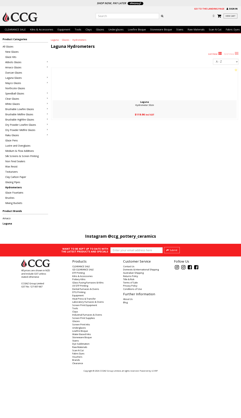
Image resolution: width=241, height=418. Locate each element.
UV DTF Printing (80, 330)
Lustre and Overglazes (17, 145)
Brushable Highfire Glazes (26, 119)
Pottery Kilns (78, 323)
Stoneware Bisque (161, 29)
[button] (232, 8)
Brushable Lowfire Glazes (26, 109)
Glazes (100, 29)
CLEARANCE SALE (15, 29)
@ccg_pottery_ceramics (132, 236)
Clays (88, 29)
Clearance (77, 407)
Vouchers (77, 401)
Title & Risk (128, 323)
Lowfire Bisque (137, 29)
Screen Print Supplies (83, 362)
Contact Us (128, 311)
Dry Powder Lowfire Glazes (26, 124)
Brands (76, 404)
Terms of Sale (130, 327)
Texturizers (11, 171)
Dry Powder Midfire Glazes (26, 130)
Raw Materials (196, 29)
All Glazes (8, 46)
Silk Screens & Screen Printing (22, 156)
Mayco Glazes (26, 83)
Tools (78, 29)
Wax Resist (11, 166)
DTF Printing (78, 317)
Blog (125, 347)
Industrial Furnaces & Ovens (87, 359)
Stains (179, 29)
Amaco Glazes (26, 67)
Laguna (7, 223)
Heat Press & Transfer (84, 343)
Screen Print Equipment (84, 349)
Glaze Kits (10, 57)
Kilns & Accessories (41, 29)
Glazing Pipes (12, 182)
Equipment (63, 29)
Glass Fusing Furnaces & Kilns (88, 327)
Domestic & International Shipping (141, 314)
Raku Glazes (26, 135)
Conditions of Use (132, 333)
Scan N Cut (215, 29)
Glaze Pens (11, 140)
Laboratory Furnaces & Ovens (88, 346)
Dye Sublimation (81, 388)
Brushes (9, 197)
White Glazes (26, 104)
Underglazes (116, 29)
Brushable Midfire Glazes (26, 114)
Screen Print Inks (81, 369)
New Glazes (12, 51)
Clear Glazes (26, 98)
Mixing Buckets (13, 203)
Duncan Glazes (13, 72)
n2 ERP (154, 415)
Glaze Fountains (14, 192)
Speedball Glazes (26, 93)
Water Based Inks (81, 378)
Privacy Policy (130, 330)
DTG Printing (78, 336)
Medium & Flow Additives (19, 150)
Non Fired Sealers (15, 161)
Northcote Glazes (15, 88)
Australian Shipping (133, 317)
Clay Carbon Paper (15, 177)
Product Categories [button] (15, 39)
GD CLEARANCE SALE (83, 314)
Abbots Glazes (26, 62)
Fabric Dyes (78, 398)
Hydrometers (13, 187)
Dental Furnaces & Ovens (85, 333)
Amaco (7, 218)
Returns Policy (130, 320)
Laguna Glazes (26, 77)
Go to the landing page (209, 8)
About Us (128, 343)
